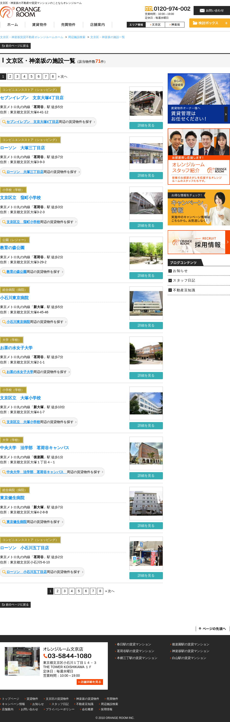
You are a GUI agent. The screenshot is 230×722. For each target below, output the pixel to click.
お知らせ (180, 271)
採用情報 (106, 709)
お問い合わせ (29, 709)
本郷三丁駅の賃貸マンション (137, 658)
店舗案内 (7, 709)
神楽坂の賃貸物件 (87, 698)
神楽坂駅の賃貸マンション (190, 651)
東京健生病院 (12, 497)
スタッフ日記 (184, 280)
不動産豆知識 (184, 290)
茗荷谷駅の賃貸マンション (135, 651)
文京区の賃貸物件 (57, 698)
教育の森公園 (12, 247)
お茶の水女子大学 (16, 347)
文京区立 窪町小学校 (20, 197)
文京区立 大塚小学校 (20, 397)
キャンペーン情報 (13, 704)
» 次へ (62, 76)
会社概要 (87, 709)
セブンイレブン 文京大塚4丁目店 (31, 97)
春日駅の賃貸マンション (134, 644)
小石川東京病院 (14, 297)
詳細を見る (146, 125)
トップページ (10, 698)
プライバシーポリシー (60, 709)
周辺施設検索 (109, 704)
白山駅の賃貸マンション (189, 658)
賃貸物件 (32, 698)
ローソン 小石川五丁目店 (24, 547)
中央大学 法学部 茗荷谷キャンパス (36, 447)
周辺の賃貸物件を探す (47, 122)
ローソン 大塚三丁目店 (22, 147)
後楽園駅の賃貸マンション (190, 644)
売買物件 (112, 698)
